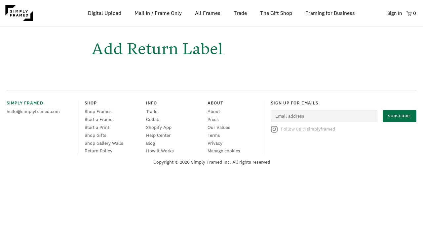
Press (213, 119)
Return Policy (98, 151)
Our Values (219, 127)
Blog (150, 143)
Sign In (394, 13)
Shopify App (159, 127)
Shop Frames (98, 111)
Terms (214, 135)
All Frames (207, 13)
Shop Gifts (95, 135)
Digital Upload (104, 13)
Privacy (215, 143)
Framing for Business (330, 13)
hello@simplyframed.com (33, 111)
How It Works (160, 151)
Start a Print (97, 127)
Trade (240, 13)
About (214, 111)
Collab (152, 119)
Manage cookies (224, 151)
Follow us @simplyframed (303, 129)
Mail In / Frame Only (158, 13)
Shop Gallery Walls (104, 143)
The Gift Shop (276, 13)
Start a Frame (98, 119)
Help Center (158, 135)
